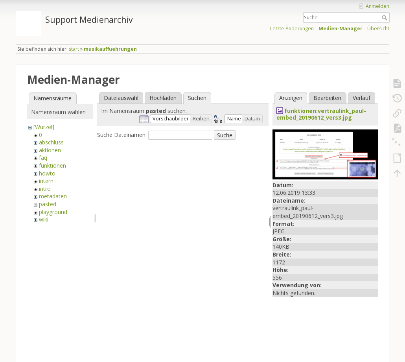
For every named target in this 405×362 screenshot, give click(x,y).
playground (53, 212)
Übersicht (378, 28)
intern (46, 181)
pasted (47, 204)
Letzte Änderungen (292, 28)
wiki (43, 219)
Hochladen (163, 98)
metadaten (53, 196)
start (74, 49)
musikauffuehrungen (110, 49)
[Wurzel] (43, 127)
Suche (385, 17)
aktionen (50, 150)
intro (45, 188)
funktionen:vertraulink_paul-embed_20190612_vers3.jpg (321, 114)
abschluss (51, 142)
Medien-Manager (340, 28)
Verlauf (361, 98)
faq (43, 157)
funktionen (52, 165)
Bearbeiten (327, 98)
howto (47, 173)
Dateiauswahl (121, 98)
